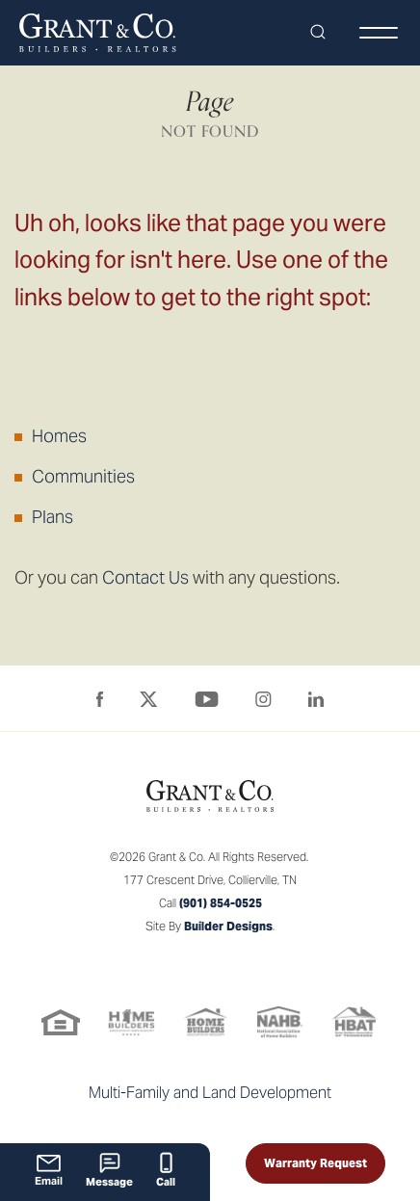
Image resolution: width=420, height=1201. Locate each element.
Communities (83, 476)
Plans (52, 517)
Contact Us (145, 577)
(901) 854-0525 (220, 903)
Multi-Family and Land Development (210, 1093)
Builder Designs (228, 926)
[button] (318, 32)
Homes (59, 436)
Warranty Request (315, 1163)
